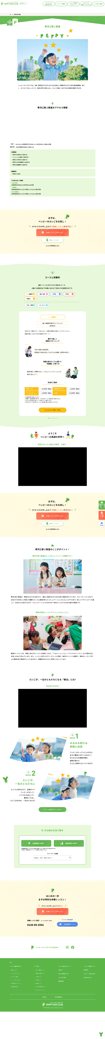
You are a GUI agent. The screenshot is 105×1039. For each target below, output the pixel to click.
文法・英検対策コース (41, 1013)
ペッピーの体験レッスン (87, 990)
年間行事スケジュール (18, 1009)
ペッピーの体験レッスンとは (86, 3)
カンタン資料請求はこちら (52, 251)
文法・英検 (34, 316)
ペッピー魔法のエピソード (73, 3)
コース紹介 (36, 990)
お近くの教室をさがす (62, 998)
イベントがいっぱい (18, 1005)
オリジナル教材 (16, 1002)
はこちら (67, 947)
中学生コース (39, 1005)
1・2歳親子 (34, 301)
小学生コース (39, 1002)
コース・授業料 (61, 4)
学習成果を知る (16, 1013)
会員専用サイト (30, 4)
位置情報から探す (36, 861)
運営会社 (43, 1024)
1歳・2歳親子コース (41, 994)
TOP (11, 14)
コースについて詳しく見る (52, 422)
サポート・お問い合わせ (87, 998)
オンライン (52, 316)
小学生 (71, 301)
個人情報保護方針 (59, 1024)
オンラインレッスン (41, 1017)
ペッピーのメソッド (18, 998)
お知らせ (58, 994)
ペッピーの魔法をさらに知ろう (52, 826)
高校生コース (39, 1009)
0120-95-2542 (37, 948)
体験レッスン (102, 524)
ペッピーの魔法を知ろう (48, 3)
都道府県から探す (69, 861)
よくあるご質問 (98, 4)
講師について (16, 994)
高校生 (52, 307)
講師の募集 (58, 1006)
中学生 (34, 307)
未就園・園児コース (41, 998)
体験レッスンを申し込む (52, 236)
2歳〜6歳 (52, 301)
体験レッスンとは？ (55, 245)
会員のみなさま (84, 1002)
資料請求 (82, 994)
